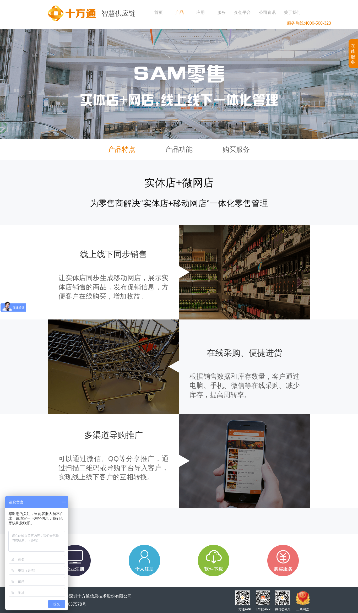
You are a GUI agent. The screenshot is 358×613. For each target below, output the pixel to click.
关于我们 (292, 12)
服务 (221, 12)
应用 (200, 12)
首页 (158, 12)
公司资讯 (267, 12)
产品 (179, 12)
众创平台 (242, 12)
